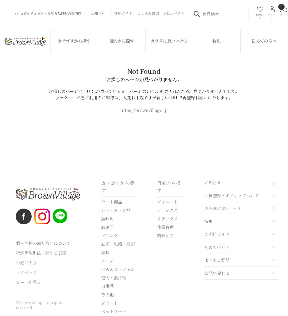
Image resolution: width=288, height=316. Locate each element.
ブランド (109, 303)
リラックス (167, 219)
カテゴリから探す (74, 41)
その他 (107, 295)
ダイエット (167, 202)
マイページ (26, 272)
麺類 (105, 252)
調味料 (107, 219)
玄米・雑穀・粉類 (118, 244)
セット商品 (111, 202)
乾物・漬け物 (113, 278)
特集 (216, 41)
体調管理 (165, 227)
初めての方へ (264, 41)
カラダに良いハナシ (169, 41)
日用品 (107, 286)
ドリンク (109, 236)
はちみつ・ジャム (118, 269)
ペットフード (113, 311)
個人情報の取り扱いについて (43, 243)
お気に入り (26, 263)
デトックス (167, 210)
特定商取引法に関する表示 (41, 253)
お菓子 (107, 227)
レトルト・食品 (116, 210)
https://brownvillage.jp (144, 110)
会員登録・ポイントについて (231, 195)
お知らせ (212, 183)
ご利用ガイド (217, 234)
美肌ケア (165, 236)
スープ (107, 261)
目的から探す (121, 41)
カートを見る (28, 282)
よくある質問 (217, 260)
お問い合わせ (217, 273)
